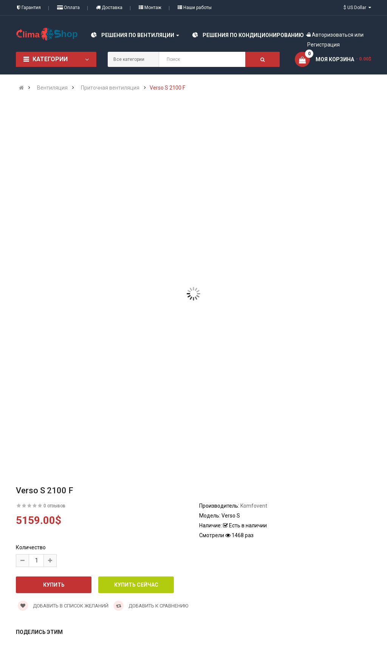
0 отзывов (54, 505)
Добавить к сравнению (150, 606)
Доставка (109, 7)
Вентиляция (52, 87)
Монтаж (150, 7)
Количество (31, 547)
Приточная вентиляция (110, 87)
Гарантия (29, 7)
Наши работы (195, 7)
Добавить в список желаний (63, 606)
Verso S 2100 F (167, 87)
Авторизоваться (332, 35)
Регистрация (323, 45)
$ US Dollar (357, 7)
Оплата (68, 7)
